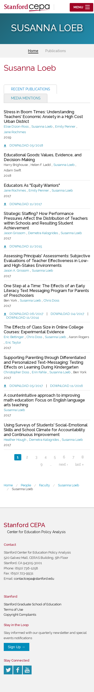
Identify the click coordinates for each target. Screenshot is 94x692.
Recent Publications (30, 89)
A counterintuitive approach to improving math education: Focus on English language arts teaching (44, 400)
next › (63, 464)
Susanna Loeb (41, 126)
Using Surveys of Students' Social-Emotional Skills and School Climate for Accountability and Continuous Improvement (45, 430)
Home (33, 51)
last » (79, 464)
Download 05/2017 (26, 386)
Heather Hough (15, 440)
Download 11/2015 (26, 246)
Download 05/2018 (26, 145)
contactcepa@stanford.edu (34, 578)
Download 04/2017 (67, 314)
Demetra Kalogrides (43, 233)
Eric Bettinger (14, 337)
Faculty (44, 485)
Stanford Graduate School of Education (32, 604)
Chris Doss (51, 300)
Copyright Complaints (20, 614)
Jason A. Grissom (16, 270)
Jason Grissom (14, 233)
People (26, 485)
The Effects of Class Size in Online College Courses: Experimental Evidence (43, 329)
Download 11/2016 (66, 386)
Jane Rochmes (15, 132)
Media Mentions (25, 98)
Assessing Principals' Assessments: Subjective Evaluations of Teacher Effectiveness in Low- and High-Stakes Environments (47, 260)
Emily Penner (65, 126)
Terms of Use (13, 609)
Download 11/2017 (26, 204)
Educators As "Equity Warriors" (32, 185)
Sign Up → (16, 647)
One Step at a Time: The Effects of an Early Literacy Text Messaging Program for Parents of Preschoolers (46, 290)
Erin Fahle (39, 372)
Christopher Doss (16, 372)
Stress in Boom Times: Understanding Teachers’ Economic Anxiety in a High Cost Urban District (43, 117)
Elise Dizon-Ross (16, 126)
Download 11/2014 (22, 317)
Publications (55, 51)
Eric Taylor (13, 342)
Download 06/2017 (26, 314)
